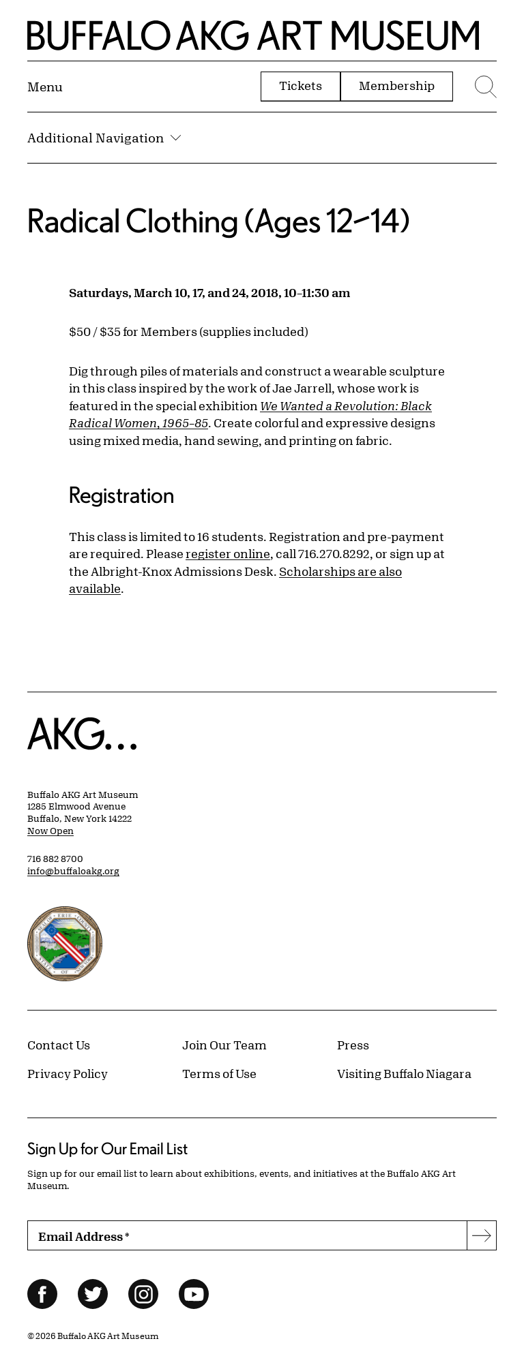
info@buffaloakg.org (73, 870)
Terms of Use (219, 1073)
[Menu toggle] (45, 87)
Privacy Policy (67, 1073)
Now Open (50, 830)
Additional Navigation (104, 137)
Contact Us (58, 1044)
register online (228, 553)
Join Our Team (224, 1044)
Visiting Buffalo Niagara (404, 1073)
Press (353, 1044)
